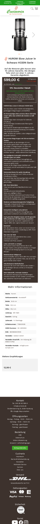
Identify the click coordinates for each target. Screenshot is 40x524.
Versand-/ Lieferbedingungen (20, 443)
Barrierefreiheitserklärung (20, 459)
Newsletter (20, 462)
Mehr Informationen (20, 286)
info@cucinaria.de (20, 406)
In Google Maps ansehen (20, 411)
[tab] (20, 286)
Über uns (20, 470)
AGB (20, 435)
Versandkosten (18, 84)
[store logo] (15, 10)
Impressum (20, 456)
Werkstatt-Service (20, 464)
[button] (33, 35)
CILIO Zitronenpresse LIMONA (14, 386)
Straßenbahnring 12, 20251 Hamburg (20, 408)
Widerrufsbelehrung (20, 440)
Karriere (20, 467)
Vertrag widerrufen (20, 448)
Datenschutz (20, 437)
